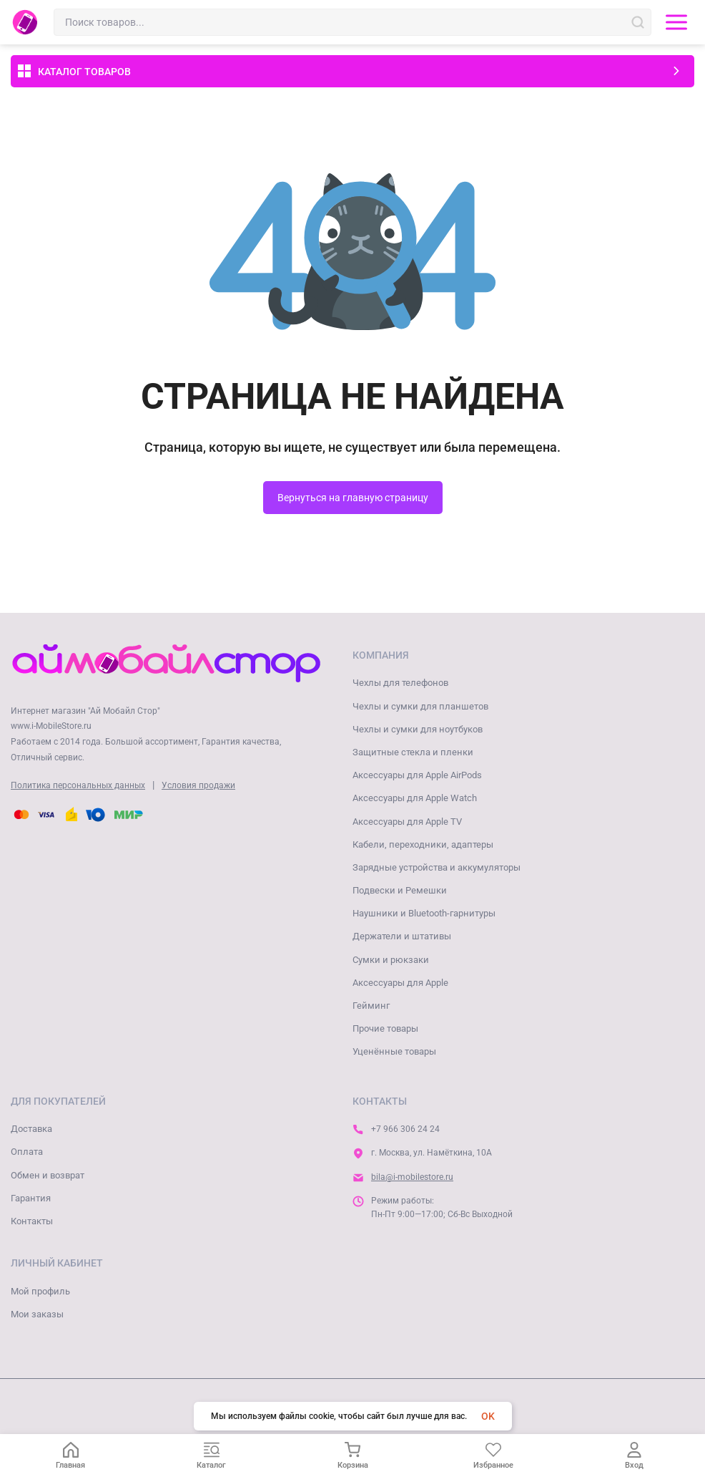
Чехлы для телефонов (400, 682)
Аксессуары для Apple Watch (414, 798)
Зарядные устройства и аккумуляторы (436, 867)
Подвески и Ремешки (399, 890)
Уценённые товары (394, 1051)
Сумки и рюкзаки (390, 959)
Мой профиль (40, 1291)
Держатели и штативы (401, 936)
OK (488, 1416)
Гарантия (31, 1198)
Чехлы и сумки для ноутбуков (417, 729)
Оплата (27, 1151)
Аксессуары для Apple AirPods (417, 775)
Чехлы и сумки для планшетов (420, 706)
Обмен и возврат (47, 1175)
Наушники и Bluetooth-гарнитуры (424, 913)
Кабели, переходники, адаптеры (422, 844)
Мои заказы (37, 1314)
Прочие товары (385, 1028)
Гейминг (371, 1005)
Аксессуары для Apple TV (407, 821)
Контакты (32, 1221)
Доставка (31, 1128)
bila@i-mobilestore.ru (412, 1177)
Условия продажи (198, 785)
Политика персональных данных (78, 785)
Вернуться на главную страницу (352, 497)
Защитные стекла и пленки (412, 752)
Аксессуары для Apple (400, 982)
